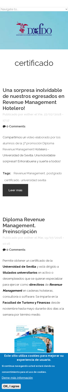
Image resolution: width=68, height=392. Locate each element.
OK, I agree (11, 386)
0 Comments (15, 126)
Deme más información (17, 377)
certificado (11, 180)
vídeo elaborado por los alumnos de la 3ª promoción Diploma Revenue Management (32, 143)
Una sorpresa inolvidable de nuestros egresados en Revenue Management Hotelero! (33, 99)
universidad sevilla (33, 180)
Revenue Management (29, 173)
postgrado (54, 173)
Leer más (18, 191)
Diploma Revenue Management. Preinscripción (24, 225)
